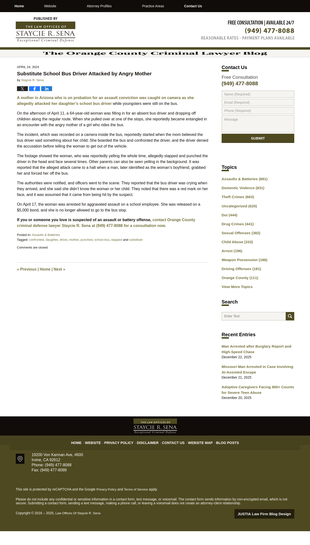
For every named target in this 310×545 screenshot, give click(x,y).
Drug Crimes (236, 241)
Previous (27, 285)
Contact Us (223, 6)
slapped (116, 255)
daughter (52, 255)
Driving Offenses (240, 283)
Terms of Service (137, 504)
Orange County (238, 292)
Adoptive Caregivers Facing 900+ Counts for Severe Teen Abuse (257, 404)
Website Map (197, 454)
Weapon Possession (242, 275)
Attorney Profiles (119, 6)
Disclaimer (149, 454)
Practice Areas (173, 6)
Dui (229, 232)
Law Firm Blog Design (271, 528)
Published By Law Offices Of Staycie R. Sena (247, 29)
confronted (36, 255)
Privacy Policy (124, 454)
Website (70, 6)
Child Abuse (236, 258)
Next (59, 285)
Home (29, 6)
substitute (136, 255)
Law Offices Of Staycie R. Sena (79, 527)
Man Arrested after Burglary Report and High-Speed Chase (253, 365)
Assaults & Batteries (46, 250)
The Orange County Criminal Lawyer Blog (45, 29)
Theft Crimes (236, 215)
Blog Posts (222, 454)
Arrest (231, 266)
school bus (101, 255)
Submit (258, 156)
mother (74, 255)
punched (86, 255)
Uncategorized (238, 224)
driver (63, 255)
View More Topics (236, 300)
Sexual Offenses (239, 249)
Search (290, 331)
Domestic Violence (241, 207)
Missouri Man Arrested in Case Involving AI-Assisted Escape (257, 385)
